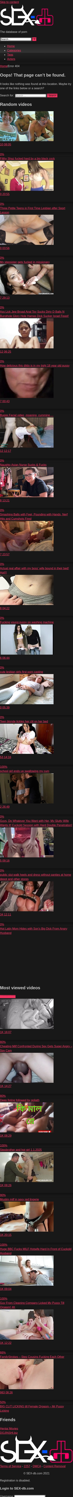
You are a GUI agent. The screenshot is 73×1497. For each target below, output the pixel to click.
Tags (10, 54)
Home (11, 46)
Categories (14, 50)
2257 (27, 1466)
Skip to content (9, 2)
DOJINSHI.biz (9, 1432)
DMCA (37, 1466)
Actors (11, 59)
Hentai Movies (9, 1428)
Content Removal (55, 1466)
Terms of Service (10, 1466)
